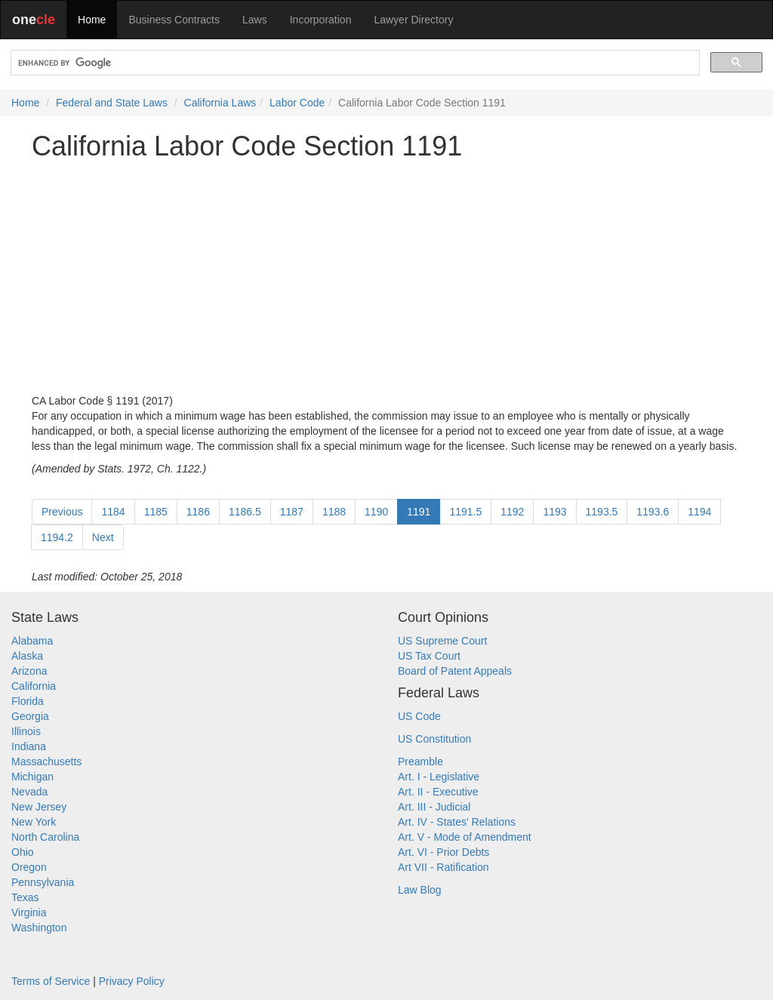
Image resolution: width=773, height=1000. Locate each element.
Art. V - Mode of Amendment (464, 837)
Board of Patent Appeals (455, 671)
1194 (699, 512)
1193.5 (602, 512)
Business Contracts (174, 20)
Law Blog (420, 890)
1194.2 (57, 537)
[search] (353, 63)
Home (92, 20)
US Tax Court (429, 656)
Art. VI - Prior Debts (443, 852)
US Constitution (434, 739)
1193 (554, 512)
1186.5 (245, 512)
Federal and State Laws (112, 103)
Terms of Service (50, 981)
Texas (25, 897)
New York (33, 822)
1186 (198, 512)
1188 (334, 512)
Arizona (29, 671)
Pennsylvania (42, 882)
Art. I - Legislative (438, 777)
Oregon (29, 867)
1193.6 (652, 512)
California (33, 686)
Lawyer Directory (413, 20)
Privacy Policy (132, 981)
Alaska (27, 656)
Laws (254, 20)
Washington (38, 928)
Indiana (28, 746)
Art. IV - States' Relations (457, 822)
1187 (291, 512)
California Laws (220, 103)
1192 (512, 512)
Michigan (32, 777)
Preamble (420, 761)
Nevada (29, 792)
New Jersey (38, 807)
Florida (27, 701)
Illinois (26, 731)
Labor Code (297, 103)
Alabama (32, 641)
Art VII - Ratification (443, 867)
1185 (156, 512)
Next (103, 537)
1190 (376, 512)
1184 (113, 512)
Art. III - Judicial (434, 807)
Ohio (22, 852)
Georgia (30, 716)
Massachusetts (46, 761)
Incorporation (321, 20)
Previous (62, 512)
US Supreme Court (442, 641)
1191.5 (465, 512)
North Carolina (45, 837)
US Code (419, 716)
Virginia (28, 912)
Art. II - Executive (438, 792)
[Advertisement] (386, 277)
